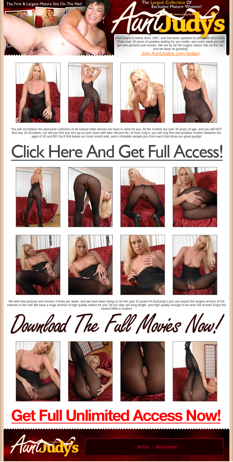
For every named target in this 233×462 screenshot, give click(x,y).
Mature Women (166, 447)
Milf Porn (143, 447)
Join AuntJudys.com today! (170, 53)
